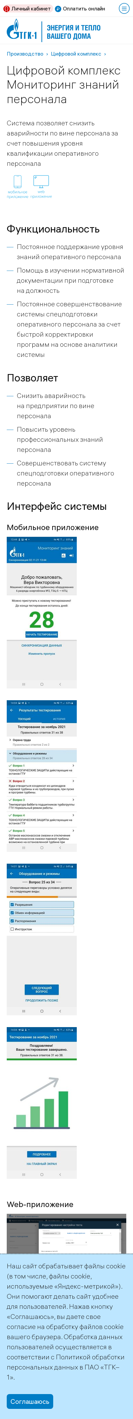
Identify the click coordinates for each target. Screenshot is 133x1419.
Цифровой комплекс (76, 53)
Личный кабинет (31, 8)
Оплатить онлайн (84, 8)
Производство (25, 53)
